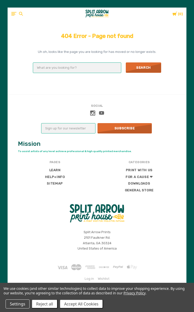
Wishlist (103, 279)
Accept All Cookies (81, 304)
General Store (139, 190)
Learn (55, 170)
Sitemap (55, 183)
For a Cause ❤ (139, 177)
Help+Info (55, 177)
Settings (17, 304)
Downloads (139, 183)
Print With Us (139, 170)
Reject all (44, 304)
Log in (89, 279)
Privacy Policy (135, 293)
